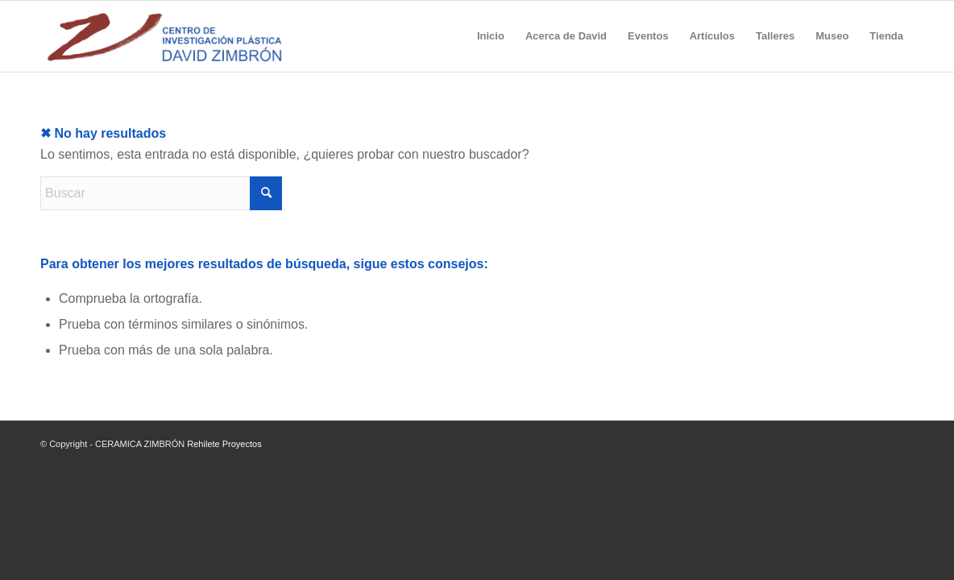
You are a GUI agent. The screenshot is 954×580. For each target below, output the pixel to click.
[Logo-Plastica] (164, 36)
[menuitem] (491, 36)
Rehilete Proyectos (224, 444)
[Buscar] (161, 193)
